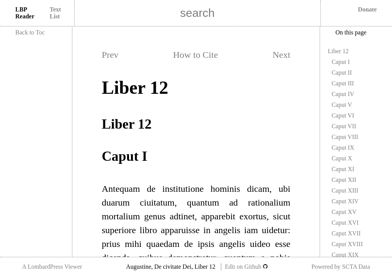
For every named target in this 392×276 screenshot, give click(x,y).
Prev (110, 55)
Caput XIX (345, 255)
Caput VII (344, 126)
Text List (55, 13)
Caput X (342, 158)
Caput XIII (345, 190)
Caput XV (344, 212)
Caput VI (343, 115)
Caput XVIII (347, 244)
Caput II (342, 72)
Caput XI (343, 169)
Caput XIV (345, 201)
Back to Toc (30, 32)
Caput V (342, 104)
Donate (367, 9)
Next (282, 55)
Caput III (343, 83)
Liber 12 (338, 51)
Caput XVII (346, 233)
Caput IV (343, 94)
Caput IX (343, 147)
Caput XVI (345, 222)
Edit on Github (246, 266)
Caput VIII (345, 137)
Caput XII (344, 179)
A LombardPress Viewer (52, 266)
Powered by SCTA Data (341, 266)
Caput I (341, 62)
